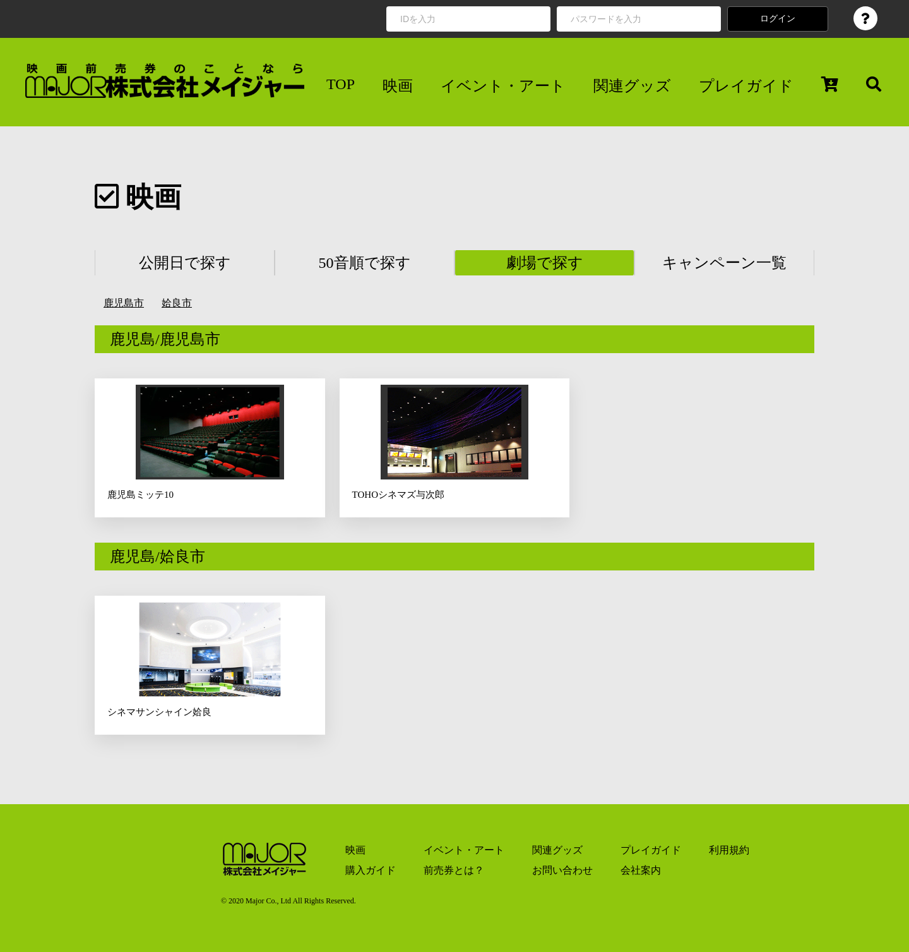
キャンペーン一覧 (724, 263)
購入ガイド (370, 870)
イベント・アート (503, 86)
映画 (398, 86)
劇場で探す (544, 263)
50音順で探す (365, 263)
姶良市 (177, 303)
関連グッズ (632, 86)
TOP (340, 84)
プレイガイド (746, 86)
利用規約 (729, 850)
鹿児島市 (124, 303)
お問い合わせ (562, 870)
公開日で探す (185, 263)
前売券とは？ (454, 870)
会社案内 (641, 870)
